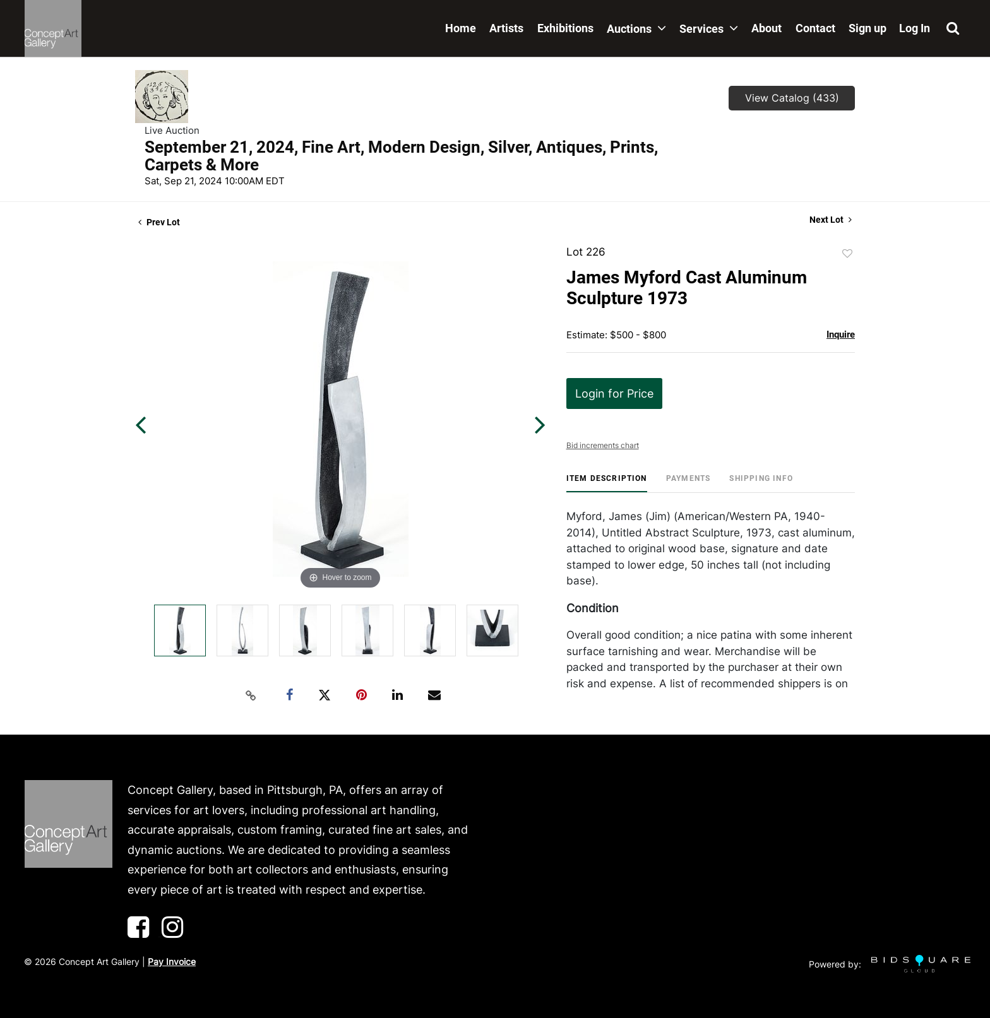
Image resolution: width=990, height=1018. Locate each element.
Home (460, 28)
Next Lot (830, 220)
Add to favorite (847, 254)
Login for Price (614, 393)
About (766, 28)
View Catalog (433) (792, 98)
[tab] (606, 483)
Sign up (867, 28)
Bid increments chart (602, 445)
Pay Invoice (172, 961)
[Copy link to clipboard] (251, 695)
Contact (815, 28)
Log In (914, 28)
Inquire (840, 334)
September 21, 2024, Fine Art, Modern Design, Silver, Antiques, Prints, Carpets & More (401, 156)
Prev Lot (159, 222)
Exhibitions (565, 28)
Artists (506, 28)
